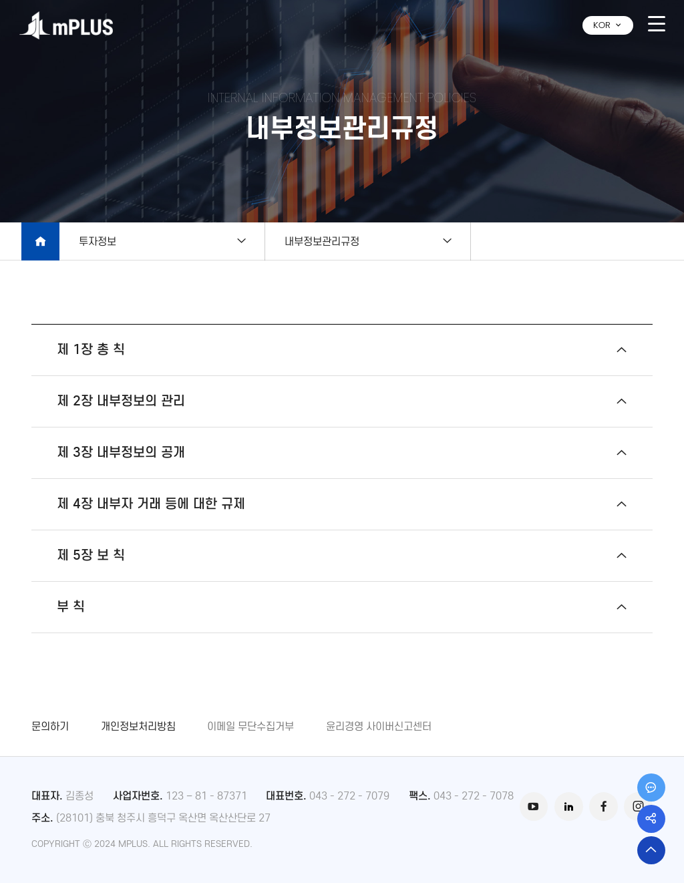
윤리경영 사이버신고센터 (379, 726)
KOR (608, 25)
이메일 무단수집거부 (250, 726)
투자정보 (97, 241)
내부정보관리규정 (332, 241)
